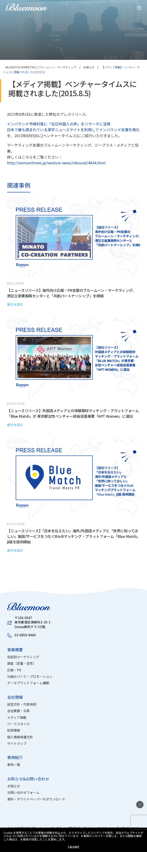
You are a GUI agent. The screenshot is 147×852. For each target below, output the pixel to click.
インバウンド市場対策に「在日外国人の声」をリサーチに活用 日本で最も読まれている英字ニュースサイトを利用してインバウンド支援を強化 (73, 127)
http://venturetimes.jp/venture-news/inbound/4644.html (56, 162)
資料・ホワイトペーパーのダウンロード (36, 799)
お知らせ (13, 786)
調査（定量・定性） (21, 663)
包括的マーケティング (23, 657)
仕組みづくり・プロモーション (29, 676)
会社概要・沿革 (18, 710)
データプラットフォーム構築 (28, 683)
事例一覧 (13, 764)
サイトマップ (17, 743)
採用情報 (13, 730)
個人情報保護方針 (20, 737)
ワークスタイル (18, 724)
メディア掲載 (16, 717)
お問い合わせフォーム (23, 792)
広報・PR (14, 670)
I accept (73, 846)
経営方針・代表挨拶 (21, 704)
